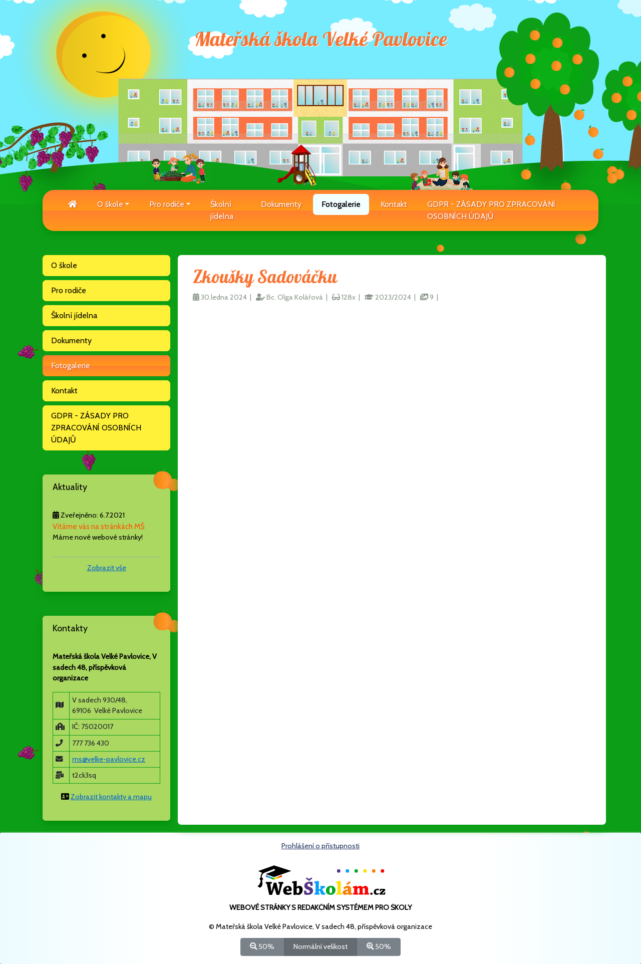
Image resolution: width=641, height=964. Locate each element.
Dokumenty (281, 204)
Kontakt (394, 204)
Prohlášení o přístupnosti (320, 845)
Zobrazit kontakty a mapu (111, 796)
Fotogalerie (341, 204)
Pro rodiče (68, 290)
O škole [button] (110, 204)
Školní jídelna (221, 210)
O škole (64, 265)
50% (262, 946)
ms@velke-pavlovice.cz (108, 759)
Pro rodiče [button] (166, 204)
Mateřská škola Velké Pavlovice (320, 40)
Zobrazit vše (106, 567)
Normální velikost (320, 946)
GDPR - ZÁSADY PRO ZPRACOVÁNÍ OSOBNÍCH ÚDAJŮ (491, 210)
